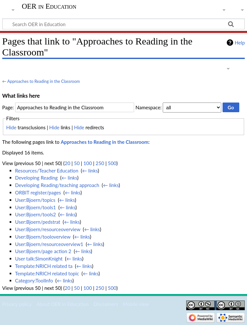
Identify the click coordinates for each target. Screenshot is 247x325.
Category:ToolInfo (34, 280)
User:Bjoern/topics (35, 200)
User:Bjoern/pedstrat (37, 222)
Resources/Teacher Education (46, 170)
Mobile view (136, 304)
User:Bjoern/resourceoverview (47, 229)
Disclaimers (106, 304)
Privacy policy (17, 304)
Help (240, 42)
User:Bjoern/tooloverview (42, 237)
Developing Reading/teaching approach (57, 185)
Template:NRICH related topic (47, 273)
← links (90, 170)
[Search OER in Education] (123, 24)
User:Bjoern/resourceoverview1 (49, 244)
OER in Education (49, 6)
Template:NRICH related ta (43, 266)
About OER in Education (62, 304)
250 (100, 163)
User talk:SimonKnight (39, 258)
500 (112, 163)
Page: (8, 107)
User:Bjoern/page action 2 (43, 251)
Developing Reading (36, 178)
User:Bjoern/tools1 (35, 207)
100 (87, 163)
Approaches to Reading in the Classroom (43, 81)
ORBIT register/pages (38, 192)
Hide (11, 127)
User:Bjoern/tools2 (35, 214)
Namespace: (148, 107)
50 (77, 163)
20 (67, 163)
